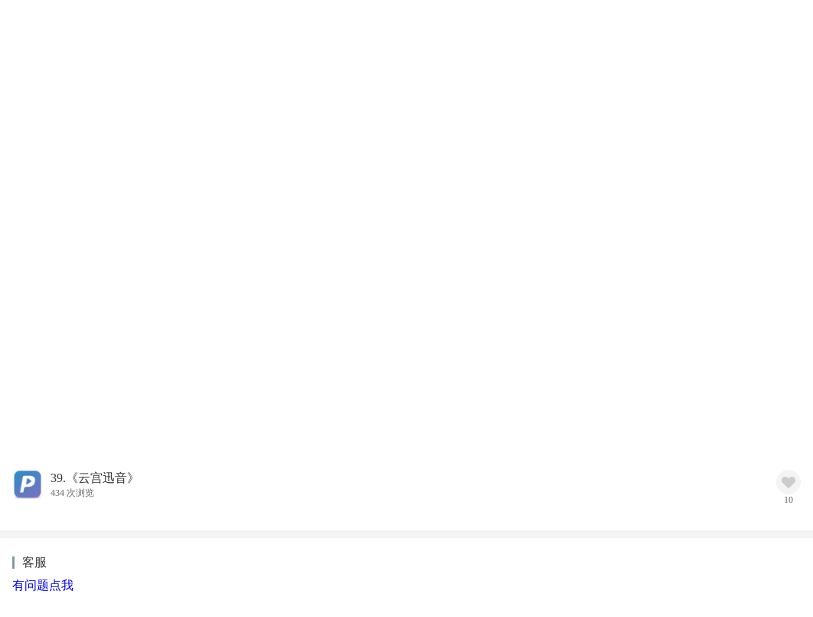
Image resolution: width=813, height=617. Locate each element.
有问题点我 (42, 585)
